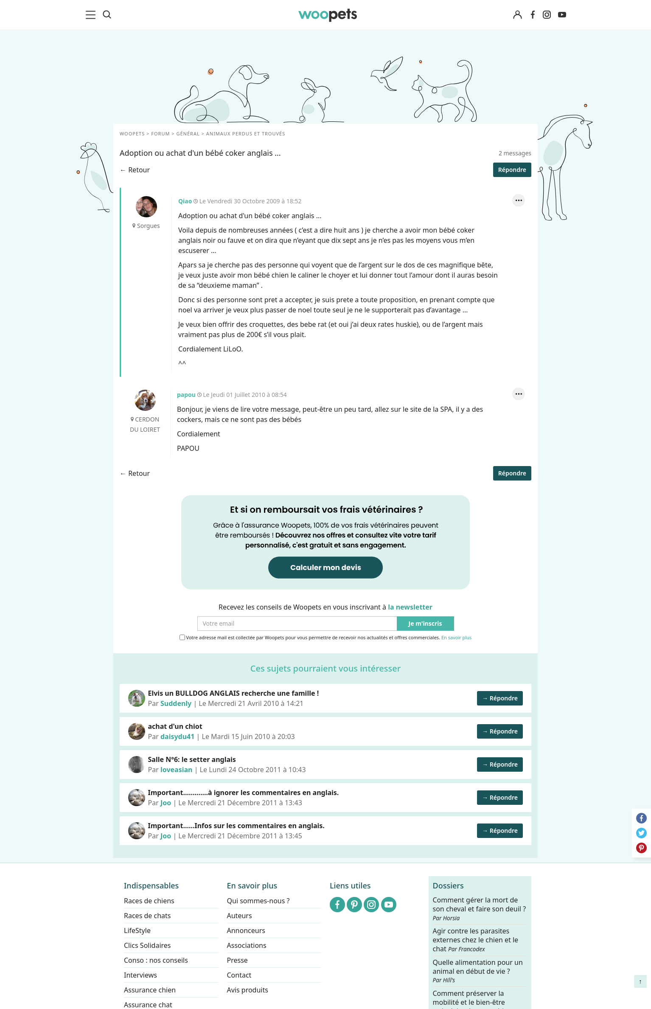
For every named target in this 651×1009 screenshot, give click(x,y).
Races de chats (147, 915)
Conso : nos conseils (156, 960)
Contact (239, 975)
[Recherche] (107, 15)
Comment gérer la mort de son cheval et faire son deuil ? (479, 909)
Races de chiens (149, 900)
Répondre (512, 170)
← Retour (135, 169)
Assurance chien (150, 990)
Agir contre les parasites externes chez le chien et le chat (476, 940)
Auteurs (239, 915)
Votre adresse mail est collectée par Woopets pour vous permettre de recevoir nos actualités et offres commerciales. (326, 638)
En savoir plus (456, 638)
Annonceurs (246, 930)
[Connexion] (517, 15)
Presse (237, 960)
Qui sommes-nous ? (258, 900)
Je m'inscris (425, 624)
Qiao (146, 206)
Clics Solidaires (147, 945)
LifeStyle (137, 930)
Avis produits (247, 990)
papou (145, 400)
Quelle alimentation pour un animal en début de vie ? (478, 971)
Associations (247, 945)
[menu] (92, 15)
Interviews (140, 975)
